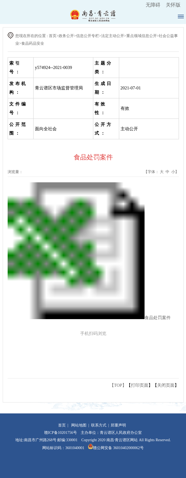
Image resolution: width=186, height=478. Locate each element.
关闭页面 (166, 385)
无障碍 (153, 5)
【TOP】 (118, 385)
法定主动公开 (112, 36)
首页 (52, 36)
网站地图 (78, 425)
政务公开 (66, 36)
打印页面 (139, 385)
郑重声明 (118, 425)
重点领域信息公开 (141, 36)
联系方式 (98, 425)
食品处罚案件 (158, 317)
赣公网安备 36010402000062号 (116, 448)
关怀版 (173, 5)
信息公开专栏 (87, 36)
